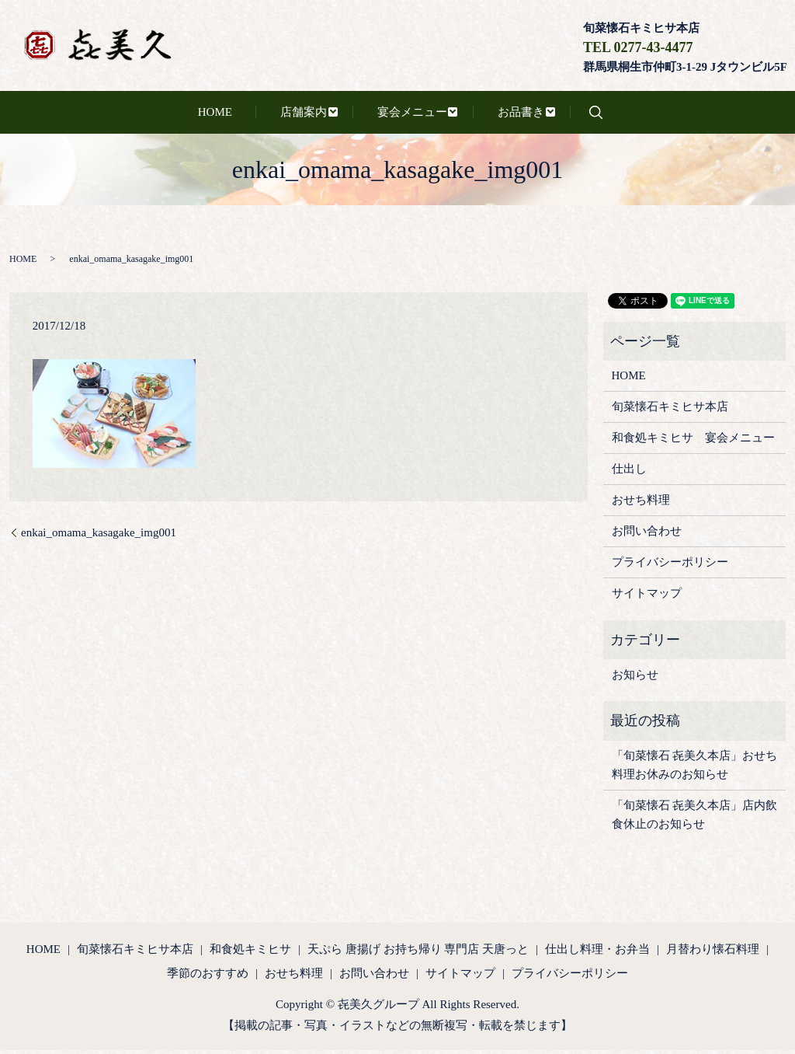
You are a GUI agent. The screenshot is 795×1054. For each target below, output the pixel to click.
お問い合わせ (647, 535)
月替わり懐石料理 (712, 953)
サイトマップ (647, 598)
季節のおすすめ (207, 978)
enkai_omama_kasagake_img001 (98, 536)
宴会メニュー (395, 114)
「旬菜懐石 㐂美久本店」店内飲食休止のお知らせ (695, 819)
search (574, 114)
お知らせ (635, 678)
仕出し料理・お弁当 (597, 953)
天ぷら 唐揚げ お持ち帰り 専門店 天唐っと (418, 953)
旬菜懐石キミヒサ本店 (670, 411)
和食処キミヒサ (250, 953)
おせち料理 (641, 504)
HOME (226, 114)
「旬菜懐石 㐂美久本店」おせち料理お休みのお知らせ (695, 769)
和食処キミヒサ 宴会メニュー (693, 442)
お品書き (497, 114)
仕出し (629, 473)
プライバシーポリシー (670, 566)
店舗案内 (294, 114)
